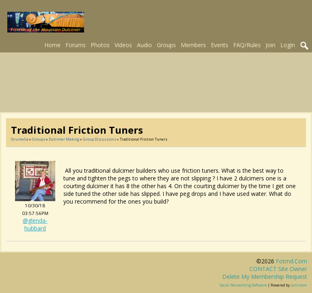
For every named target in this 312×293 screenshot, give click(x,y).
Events (219, 45)
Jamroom (299, 285)
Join (270, 45)
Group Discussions (99, 139)
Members (193, 45)
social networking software (243, 285)
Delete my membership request (264, 276)
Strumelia (19, 139)
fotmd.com (291, 261)
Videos (123, 45)
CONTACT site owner (278, 269)
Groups (166, 45)
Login (287, 45)
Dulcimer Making (64, 139)
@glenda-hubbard (35, 224)
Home (52, 45)
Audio (144, 45)
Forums (75, 45)
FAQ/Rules (247, 45)
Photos (100, 45)
